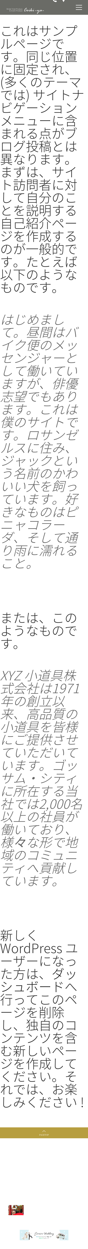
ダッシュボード (38, 980)
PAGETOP (44, 1134)
